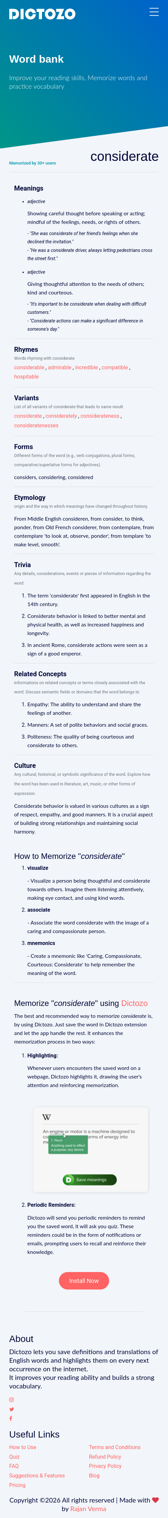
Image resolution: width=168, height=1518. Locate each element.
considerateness (99, 416)
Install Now (84, 1280)
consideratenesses (36, 425)
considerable (29, 367)
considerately (61, 416)
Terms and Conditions (115, 1447)
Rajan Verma (88, 1508)
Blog (94, 1475)
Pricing (17, 1485)
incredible (86, 367)
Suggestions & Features (37, 1475)
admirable (59, 367)
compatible (115, 367)
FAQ (14, 1466)
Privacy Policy (105, 1466)
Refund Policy (105, 1457)
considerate (28, 416)
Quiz (14, 1457)
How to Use (22, 1447)
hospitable (26, 377)
